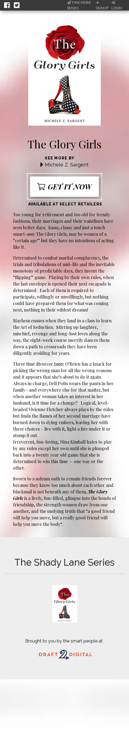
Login (116, 5)
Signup (102, 5)
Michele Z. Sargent (67, 165)
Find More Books (79, 5)
